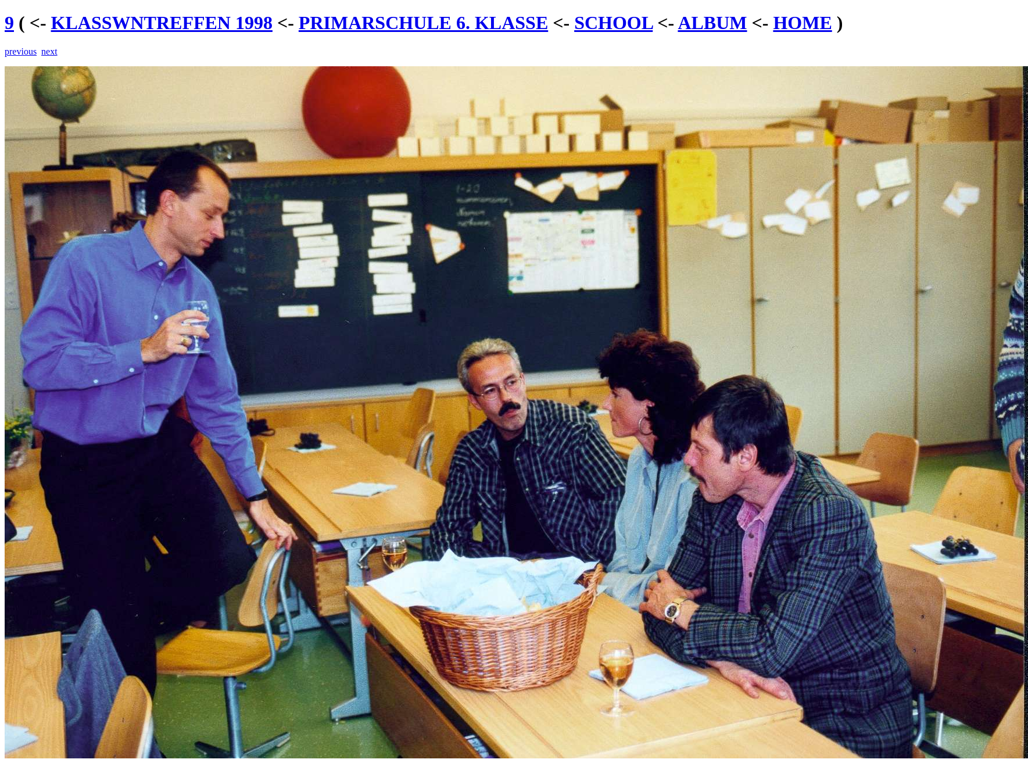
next (49, 51)
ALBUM (712, 22)
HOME (802, 22)
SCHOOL (613, 22)
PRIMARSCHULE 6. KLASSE (423, 22)
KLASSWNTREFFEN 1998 (162, 22)
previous (21, 51)
